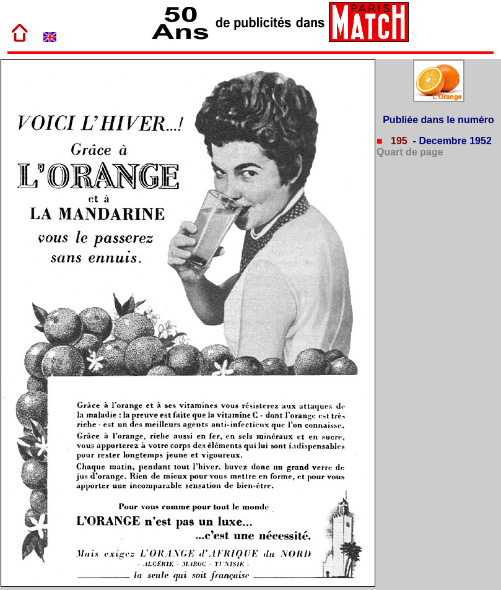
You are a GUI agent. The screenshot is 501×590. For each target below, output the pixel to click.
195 (397, 141)
